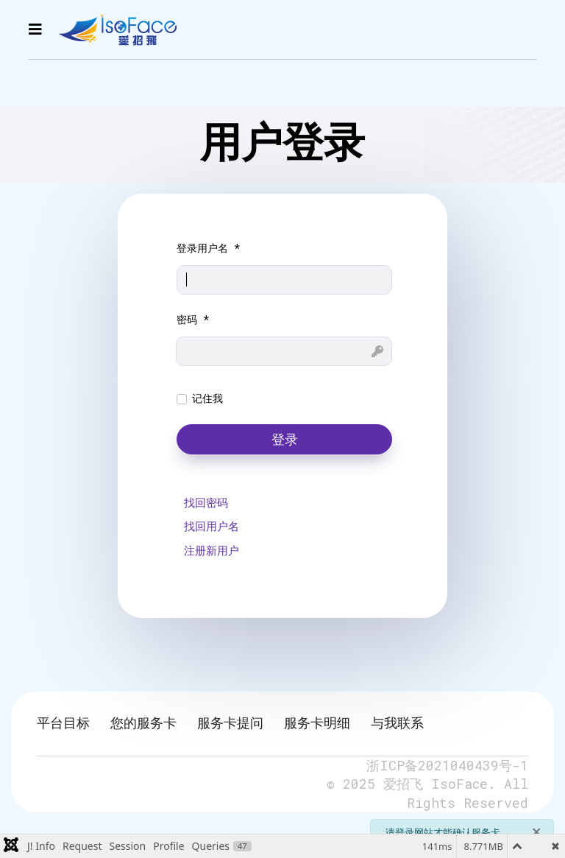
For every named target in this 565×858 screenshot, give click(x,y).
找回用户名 (211, 526)
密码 (193, 319)
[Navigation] (35, 29)
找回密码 (206, 503)
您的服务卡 (143, 722)
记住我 (207, 398)
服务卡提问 (230, 722)
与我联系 (397, 722)
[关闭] (536, 831)
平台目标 (63, 722)
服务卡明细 (317, 722)
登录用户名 (209, 248)
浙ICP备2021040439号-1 (447, 765)
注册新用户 (211, 551)
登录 (284, 439)
